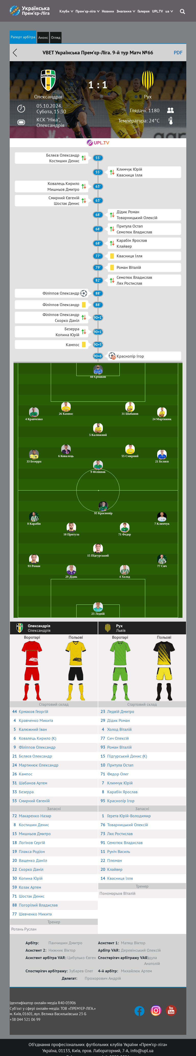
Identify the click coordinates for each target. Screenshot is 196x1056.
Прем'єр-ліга (86, 11)
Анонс (43, 37)
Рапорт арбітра (23, 37)
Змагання (124, 11)
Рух (148, 96)
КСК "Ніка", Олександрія (50, 122)
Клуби (64, 11)
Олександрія (48, 96)
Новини (108, 11)
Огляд (55, 37)
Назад (15, 52)
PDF (178, 52)
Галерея (144, 11)
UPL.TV (157, 11)
